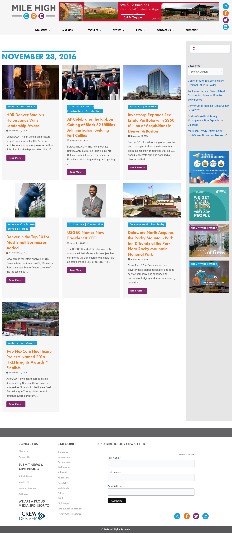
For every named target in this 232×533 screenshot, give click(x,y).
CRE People (64, 503)
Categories (194, 65)
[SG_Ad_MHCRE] (209, 203)
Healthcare (63, 477)
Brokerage (136, 106)
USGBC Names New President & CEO (85, 235)
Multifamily (63, 488)
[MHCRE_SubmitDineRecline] (209, 276)
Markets (69, 30)
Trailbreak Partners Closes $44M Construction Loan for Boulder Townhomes (206, 95)
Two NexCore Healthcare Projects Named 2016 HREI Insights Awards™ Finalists (29, 359)
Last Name (114, 472)
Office (61, 493)
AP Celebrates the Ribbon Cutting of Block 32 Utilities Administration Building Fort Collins (91, 127)
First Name (114, 457)
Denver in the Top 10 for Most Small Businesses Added (27, 242)
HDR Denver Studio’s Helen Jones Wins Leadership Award (25, 120)
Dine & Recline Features (70, 508)
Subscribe (192, 30)
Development (64, 462)
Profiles (23, 229)
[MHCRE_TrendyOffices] (209, 240)
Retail (60, 498)
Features (94, 30)
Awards (30, 106)
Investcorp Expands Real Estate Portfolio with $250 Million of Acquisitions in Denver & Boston (151, 123)
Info (140, 30)
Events (118, 30)
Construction (95, 224)
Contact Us (165, 30)
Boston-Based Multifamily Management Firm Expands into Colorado (206, 120)
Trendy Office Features (69, 513)
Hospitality (157, 224)
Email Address (116, 486)
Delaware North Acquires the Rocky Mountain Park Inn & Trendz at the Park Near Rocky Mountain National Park (151, 243)
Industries (42, 30)
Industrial (150, 106)
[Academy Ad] (209, 166)
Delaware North (139, 224)
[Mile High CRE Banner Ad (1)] (139, 11)
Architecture (16, 106)
